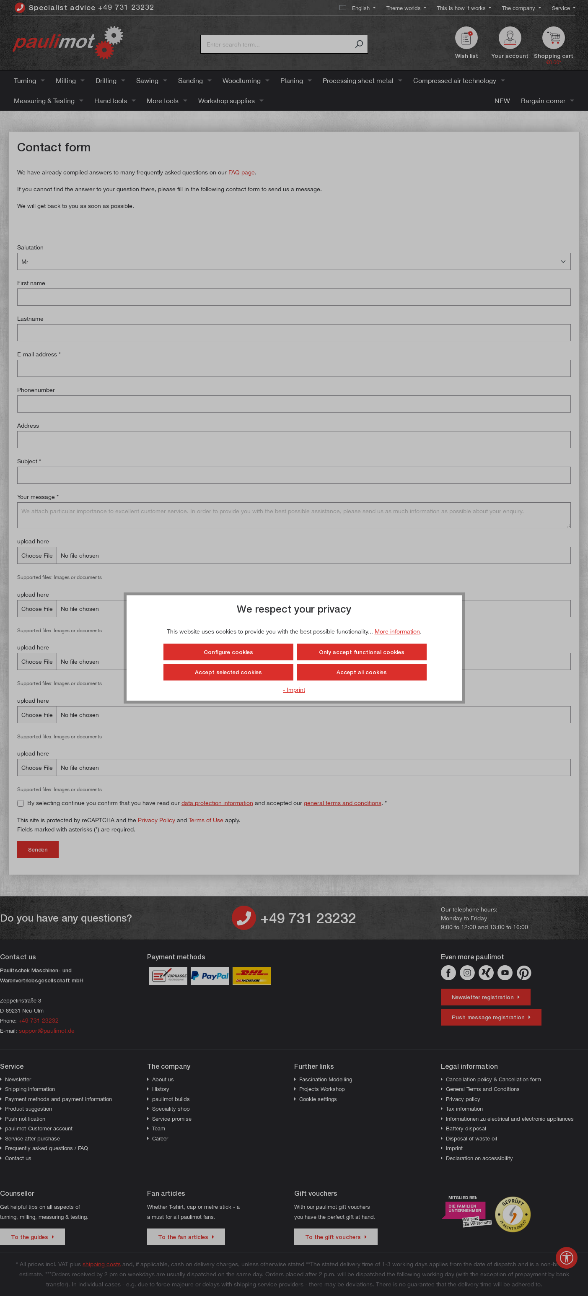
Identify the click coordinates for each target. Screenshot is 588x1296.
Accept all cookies (362, 672)
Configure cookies (228, 652)
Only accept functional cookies (361, 652)
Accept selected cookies (228, 672)
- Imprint (294, 689)
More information (397, 631)
